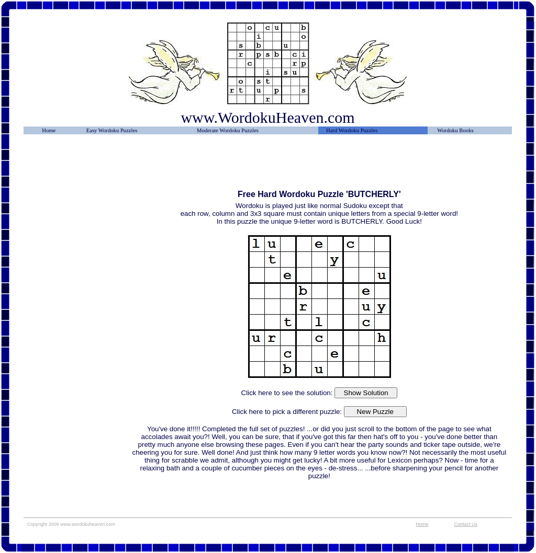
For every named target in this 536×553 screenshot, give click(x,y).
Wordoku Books (455, 130)
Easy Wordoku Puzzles (112, 130)
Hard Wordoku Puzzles (351, 130)
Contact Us (466, 524)
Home (48, 130)
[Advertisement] (77, 165)
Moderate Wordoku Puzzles (228, 130)
